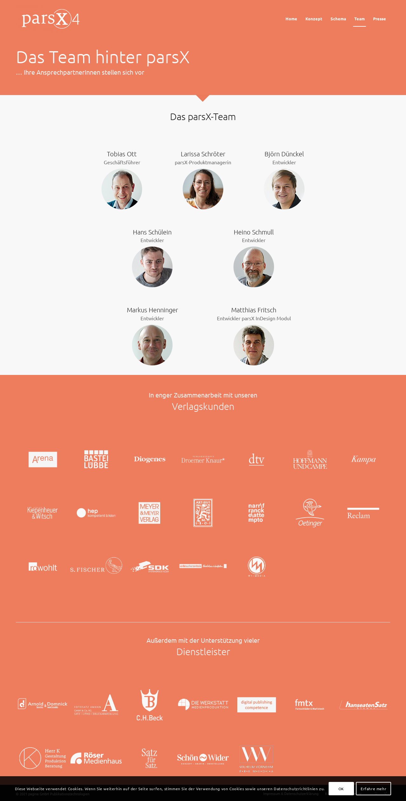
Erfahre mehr (373, 788)
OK (341, 788)
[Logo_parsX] (51, 19)
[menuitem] (291, 19)
